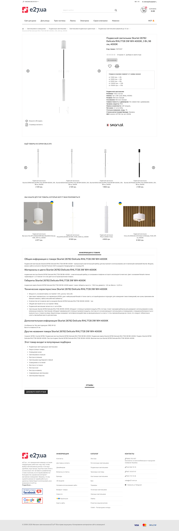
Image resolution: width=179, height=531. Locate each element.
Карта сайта (60, 503)
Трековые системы (97, 472)
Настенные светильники (99, 476)
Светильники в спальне (37, 355)
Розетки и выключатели (99, 503)
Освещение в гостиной (37, 362)
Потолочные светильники (100, 463)
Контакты (59, 458)
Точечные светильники (99, 490)
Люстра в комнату (35, 370)
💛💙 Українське (62, 498)
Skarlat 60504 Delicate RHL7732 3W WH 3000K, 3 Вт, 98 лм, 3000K (72, 182)
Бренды (59, 476)
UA (136, 1)
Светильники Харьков (36, 375)
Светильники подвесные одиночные (82, 29)
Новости (59, 494)
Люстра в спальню (35, 357)
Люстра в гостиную (36, 365)
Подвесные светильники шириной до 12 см (113, 29)
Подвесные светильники (57, 29)
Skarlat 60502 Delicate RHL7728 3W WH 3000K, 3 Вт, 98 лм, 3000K (106, 182)
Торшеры (94, 485)
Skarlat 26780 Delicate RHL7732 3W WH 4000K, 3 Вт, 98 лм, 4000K (38, 182)
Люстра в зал (33, 368)
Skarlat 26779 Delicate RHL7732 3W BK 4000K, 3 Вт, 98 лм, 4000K (140, 182)
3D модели (60, 481)
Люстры (93, 458)
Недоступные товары (36, 349)
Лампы (93, 498)
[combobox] (89, 10)
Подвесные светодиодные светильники (43, 347)
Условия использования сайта (66, 485)
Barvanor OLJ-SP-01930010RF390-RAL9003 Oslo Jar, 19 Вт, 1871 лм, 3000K (39, 235)
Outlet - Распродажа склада (100, 507)
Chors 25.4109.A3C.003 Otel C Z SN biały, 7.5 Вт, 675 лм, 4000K (140, 235)
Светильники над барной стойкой (41, 360)
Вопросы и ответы (62, 472)
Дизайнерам (60, 467)
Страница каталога (34, 124)
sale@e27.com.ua (131, 480)
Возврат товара (61, 490)
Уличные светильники (98, 494)
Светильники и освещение (36, 29)
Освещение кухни (35, 352)
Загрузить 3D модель (34, 121)
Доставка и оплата (63, 463)
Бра (92, 481)
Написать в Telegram (133, 485)
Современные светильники (38, 373)
